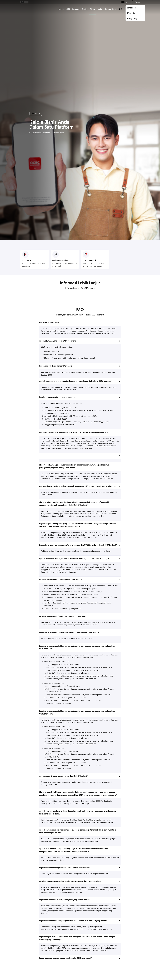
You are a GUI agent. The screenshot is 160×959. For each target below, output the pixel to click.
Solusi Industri (45, 897)
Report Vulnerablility (133, 946)
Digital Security (45, 930)
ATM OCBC (85, 878)
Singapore (131, 8)
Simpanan (64, 875)
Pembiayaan (65, 878)
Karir (42, 923)
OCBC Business (86, 892)
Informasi (104, 875)
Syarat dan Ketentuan (48, 916)
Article (43, 927)
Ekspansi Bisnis (46, 882)
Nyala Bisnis (24, 875)
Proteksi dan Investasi (68, 886)
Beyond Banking (25, 893)
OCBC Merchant (86, 903)
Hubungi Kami (65, 928)
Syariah (85, 9)
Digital (92, 9)
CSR (102, 889)
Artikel (100, 9)
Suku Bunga (24, 930)
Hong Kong (132, 18)
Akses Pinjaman (25, 886)
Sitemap (120, 946)
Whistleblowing (110, 946)
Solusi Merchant (86, 899)
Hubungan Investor (107, 882)
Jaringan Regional (46, 900)
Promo (22, 916)
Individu (60, 9)
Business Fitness (25, 897)
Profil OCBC (105, 878)
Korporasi (75, 9)
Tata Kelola (105, 886)
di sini (36, 952)
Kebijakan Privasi (95, 946)
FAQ (42, 919)
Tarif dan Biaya (25, 923)
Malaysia (131, 13)
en (26, 2)
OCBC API (84, 906)
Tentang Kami (110, 9)
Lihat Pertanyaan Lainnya (80, 777)
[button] (80, 82)
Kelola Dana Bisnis (26, 882)
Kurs (21, 927)
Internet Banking (86, 888)
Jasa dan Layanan (26, 919)
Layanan (63, 882)
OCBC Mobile (85, 875)
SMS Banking (85, 895)
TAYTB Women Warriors (28, 878)
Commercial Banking (47, 875)
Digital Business (25, 889)
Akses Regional (25, 900)
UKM (68, 9)
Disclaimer (83, 946)
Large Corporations (47, 878)
